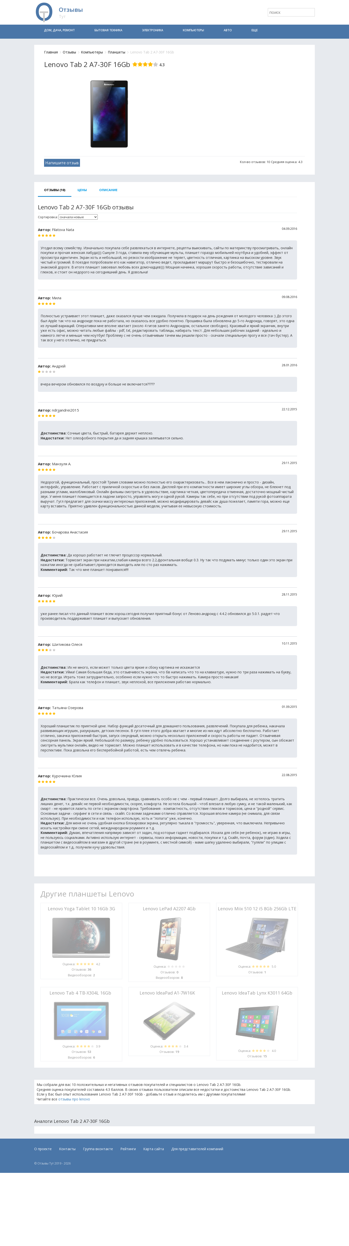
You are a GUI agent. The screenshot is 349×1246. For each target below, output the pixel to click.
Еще (255, 30)
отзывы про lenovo (74, 1099)
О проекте (43, 1148)
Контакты (67, 1148)
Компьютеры (193, 30)
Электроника (152, 30)
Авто (228, 30)
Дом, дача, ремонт (59, 30)
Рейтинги (128, 1148)
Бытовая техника (108, 30)
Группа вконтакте (98, 1148)
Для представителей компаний (197, 1148)
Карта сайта (153, 1148)
